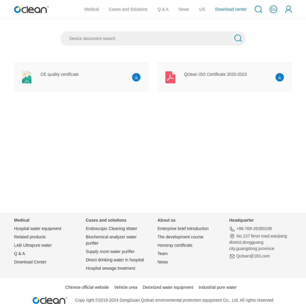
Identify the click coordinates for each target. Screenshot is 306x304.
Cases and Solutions (128, 9)
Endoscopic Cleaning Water (111, 228)
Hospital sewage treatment (110, 268)
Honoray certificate (174, 245)
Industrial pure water (218, 287)
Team (162, 253)
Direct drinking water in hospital (115, 259)
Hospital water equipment (37, 228)
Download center (231, 9)
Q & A (163, 9)
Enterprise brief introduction (183, 228)
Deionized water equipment (168, 287)
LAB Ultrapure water (33, 245)
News (184, 9)
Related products (30, 236)
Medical (92, 9)
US (202, 9)
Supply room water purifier (110, 251)
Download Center (30, 262)
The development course (180, 236)
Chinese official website (87, 287)
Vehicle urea (125, 287)
